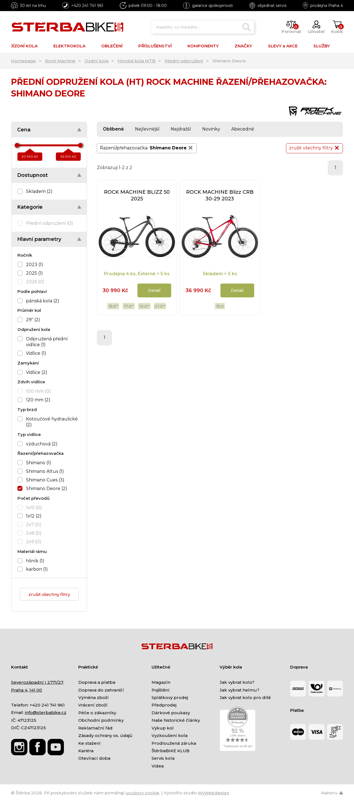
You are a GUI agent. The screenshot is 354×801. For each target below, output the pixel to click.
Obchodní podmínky (101, 720)
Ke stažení (89, 743)
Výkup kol (163, 728)
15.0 (220, 306)
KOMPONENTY (203, 46)
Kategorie (30, 207)
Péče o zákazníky (97, 712)
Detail (154, 290)
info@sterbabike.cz (45, 712)
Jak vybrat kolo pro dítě (245, 697)
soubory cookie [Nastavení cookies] (142, 792)
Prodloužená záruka (174, 743)
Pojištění (161, 690)
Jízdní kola (96, 60)
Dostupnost (32, 175)
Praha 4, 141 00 (26, 690)
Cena (23, 130)
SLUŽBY (321, 46)
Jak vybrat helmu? (239, 690)
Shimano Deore (172, 148)
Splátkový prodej (170, 697)
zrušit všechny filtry (49, 594)
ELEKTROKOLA (69, 46)
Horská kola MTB (136, 60)
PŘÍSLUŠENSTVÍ (155, 46)
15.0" (113, 306)
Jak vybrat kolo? (237, 682)
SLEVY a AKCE (283, 46)
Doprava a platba (96, 682)
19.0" (144, 306)
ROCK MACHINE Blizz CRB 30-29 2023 (220, 195)
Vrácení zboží (93, 705)
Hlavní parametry (39, 239)
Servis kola (163, 758)
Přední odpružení (184, 60)
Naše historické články (176, 720)
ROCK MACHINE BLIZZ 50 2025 (137, 195)
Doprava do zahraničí (101, 690)
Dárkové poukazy (171, 712)
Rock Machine (60, 60)
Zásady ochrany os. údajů (105, 735)
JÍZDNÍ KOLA (24, 46)
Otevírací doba (94, 758)
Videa (158, 766)
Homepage (23, 60)
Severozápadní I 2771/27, (37, 682)
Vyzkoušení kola (170, 735)
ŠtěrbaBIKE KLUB (170, 750)
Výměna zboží (93, 697)
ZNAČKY (243, 46)
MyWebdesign (213, 792)
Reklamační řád (95, 728)
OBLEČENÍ (112, 46)
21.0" (160, 306)
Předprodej (164, 705)
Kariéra (85, 750)
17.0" (129, 306)
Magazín (161, 682)
